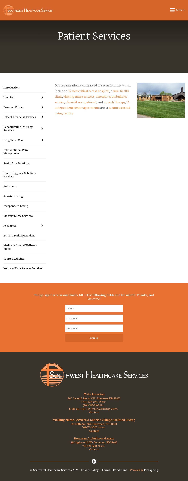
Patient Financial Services (24, 117)
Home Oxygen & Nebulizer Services (19, 175)
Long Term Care (24, 140)
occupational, (87, 102)
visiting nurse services (79, 96)
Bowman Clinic (24, 107)
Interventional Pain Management (15, 151)
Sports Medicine (13, 258)
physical (71, 102)
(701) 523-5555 (89, 401)
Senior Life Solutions (16, 163)
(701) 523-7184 (77, 408)
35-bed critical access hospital (88, 91)
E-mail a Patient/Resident (19, 235)
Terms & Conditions (114, 470)
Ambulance (10, 186)
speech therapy (114, 102)
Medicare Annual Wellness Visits (20, 247)
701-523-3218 (89, 446)
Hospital (24, 97)
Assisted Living (13, 196)
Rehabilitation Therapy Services (24, 128)
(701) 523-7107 (91, 405)
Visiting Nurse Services (18, 215)
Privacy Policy (90, 470)
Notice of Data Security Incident (23, 268)
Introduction (11, 87)
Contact (94, 412)
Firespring (151, 470)
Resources (24, 225)
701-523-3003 (89, 427)
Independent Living (15, 205)
